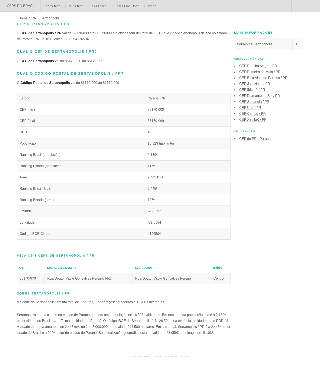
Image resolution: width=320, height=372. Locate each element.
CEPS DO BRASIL (21, 6)
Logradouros (127, 6)
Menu (313, 6)
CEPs (152, 6)
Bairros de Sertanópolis (254, 44)
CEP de (255, 139)
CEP (258, 66)
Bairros (99, 6)
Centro (218, 278)
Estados (53, 6)
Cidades (76, 6)
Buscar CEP (298, 6)
